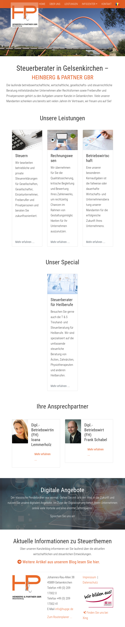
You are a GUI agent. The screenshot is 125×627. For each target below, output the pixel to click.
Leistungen (71, 4)
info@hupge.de (64, 609)
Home (42, 4)
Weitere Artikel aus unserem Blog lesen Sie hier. (58, 562)
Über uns (54, 4)
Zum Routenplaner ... (59, 617)
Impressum (89, 577)
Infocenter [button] (88, 4)
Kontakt (106, 4)
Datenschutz (90, 582)
